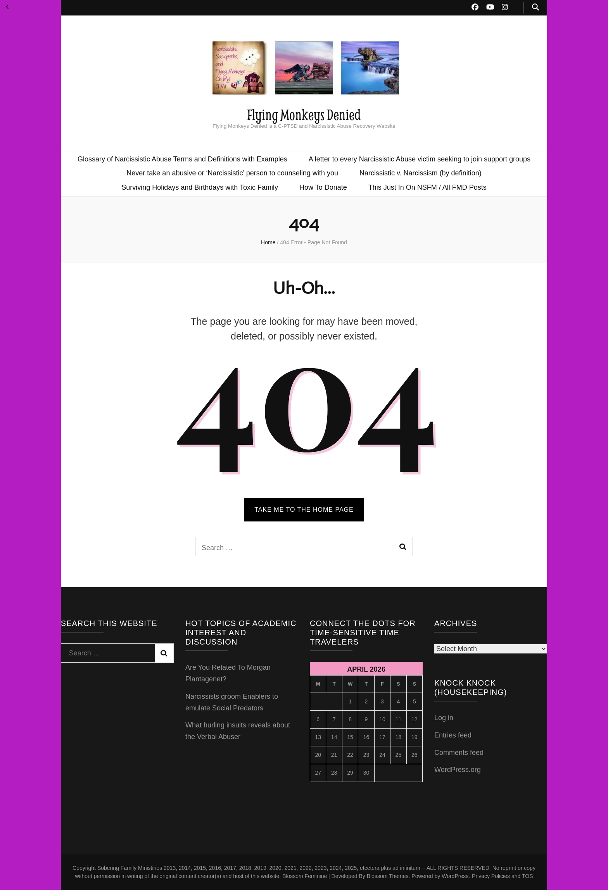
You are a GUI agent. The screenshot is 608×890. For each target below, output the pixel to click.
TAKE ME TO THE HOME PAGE (303, 509)
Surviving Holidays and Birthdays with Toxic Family (199, 187)
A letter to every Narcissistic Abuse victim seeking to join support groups (419, 159)
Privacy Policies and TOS (502, 876)
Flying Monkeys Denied (304, 114)
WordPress (455, 876)
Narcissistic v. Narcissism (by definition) (420, 173)
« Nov (7, 7)
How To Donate (323, 187)
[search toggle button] (535, 8)
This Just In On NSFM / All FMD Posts (427, 187)
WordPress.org (457, 769)
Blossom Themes (388, 876)
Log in (443, 718)
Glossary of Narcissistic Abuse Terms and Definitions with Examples (182, 159)
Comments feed (459, 752)
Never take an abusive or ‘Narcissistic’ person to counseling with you (232, 173)
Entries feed (453, 735)
